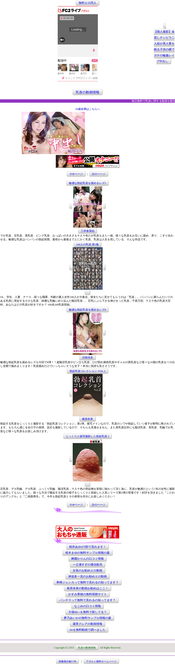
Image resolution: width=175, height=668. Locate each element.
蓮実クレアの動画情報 (87, 623)
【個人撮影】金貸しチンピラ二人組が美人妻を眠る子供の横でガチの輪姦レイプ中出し (164, 46)
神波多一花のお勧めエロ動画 (87, 576)
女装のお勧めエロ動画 (87, 570)
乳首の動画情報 (87, 92)
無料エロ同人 (87, 2)
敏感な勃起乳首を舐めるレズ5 (87, 183)
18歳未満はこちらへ (87, 109)
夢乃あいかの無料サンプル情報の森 (87, 618)
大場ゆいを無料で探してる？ (87, 612)
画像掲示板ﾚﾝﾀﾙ (67, 661)
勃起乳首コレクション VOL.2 (87, 371)
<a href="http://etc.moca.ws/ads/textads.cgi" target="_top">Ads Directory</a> (119, 147)
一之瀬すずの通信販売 (87, 564)
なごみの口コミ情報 (87, 606)
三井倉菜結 (87, 230)
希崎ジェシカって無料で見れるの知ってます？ (87, 582)
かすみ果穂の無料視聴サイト (87, 594)
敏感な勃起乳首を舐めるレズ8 (87, 309)
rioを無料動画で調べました (87, 629)
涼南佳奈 (87, 357)
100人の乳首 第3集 (87, 244)
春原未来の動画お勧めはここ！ (87, 588)
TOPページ (76, 174)
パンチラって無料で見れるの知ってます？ (87, 600)
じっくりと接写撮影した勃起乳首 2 (87, 436)
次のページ (98, 174)
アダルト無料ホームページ (101, 661)
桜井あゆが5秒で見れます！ (87, 546)
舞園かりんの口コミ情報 (87, 558)
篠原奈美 (87, 418)
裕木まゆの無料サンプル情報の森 (87, 552)
